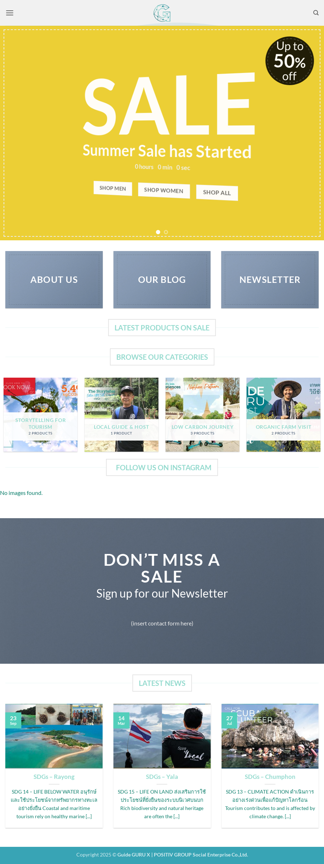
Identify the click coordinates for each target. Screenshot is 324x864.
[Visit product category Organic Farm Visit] (283, 415)
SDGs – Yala (162, 776)
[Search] (316, 13)
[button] (9, 12)
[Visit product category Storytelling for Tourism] (40, 415)
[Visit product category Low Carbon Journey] (202, 415)
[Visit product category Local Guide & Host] (121, 415)
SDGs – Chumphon (270, 776)
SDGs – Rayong (54, 776)
